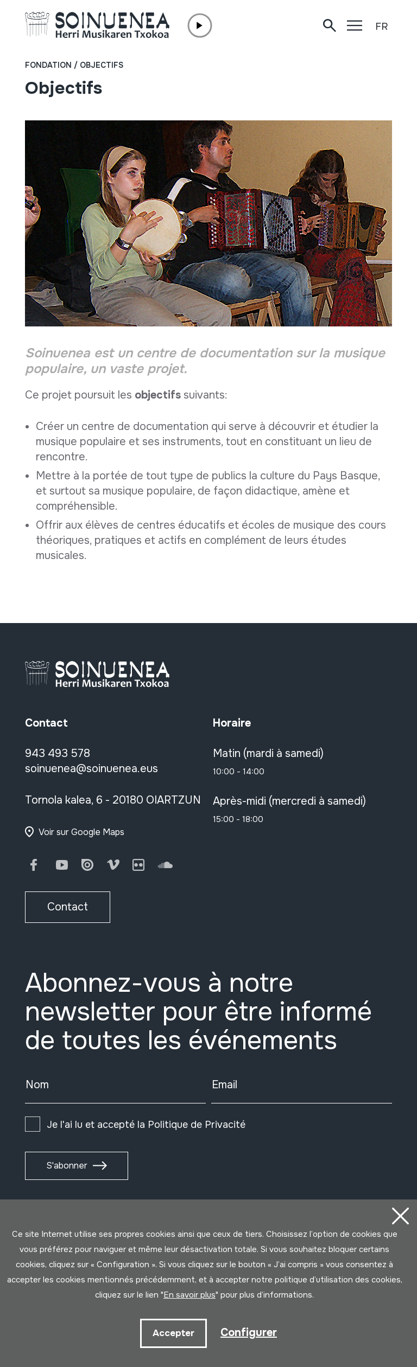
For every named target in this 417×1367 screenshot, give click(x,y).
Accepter (173, 1333)
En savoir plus (189, 1294)
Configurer (248, 1332)
